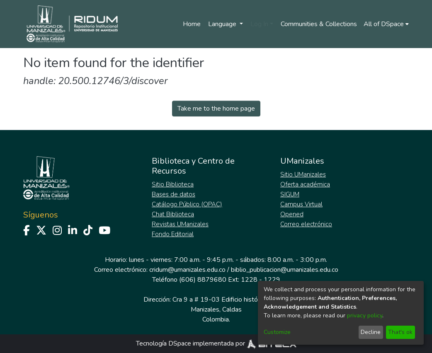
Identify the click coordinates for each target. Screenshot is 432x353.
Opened (291, 214)
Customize (277, 332)
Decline (371, 332)
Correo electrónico (306, 224)
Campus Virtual (301, 204)
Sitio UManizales (303, 174)
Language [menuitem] (223, 24)
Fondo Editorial (173, 234)
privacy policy (364, 315)
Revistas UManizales (180, 224)
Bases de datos (173, 194)
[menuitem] (386, 24)
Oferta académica (305, 184)
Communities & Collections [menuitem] (319, 24)
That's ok (400, 332)
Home (192, 24)
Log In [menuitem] (259, 24)
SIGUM (289, 194)
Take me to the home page (216, 108)
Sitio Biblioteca (173, 184)
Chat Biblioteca (173, 214)
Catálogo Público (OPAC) (187, 204)
